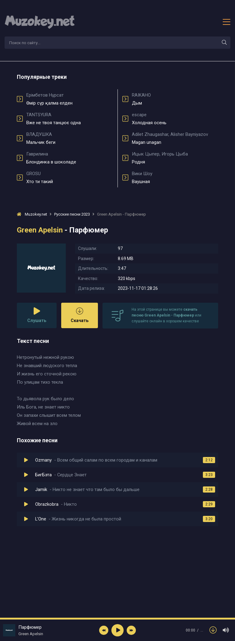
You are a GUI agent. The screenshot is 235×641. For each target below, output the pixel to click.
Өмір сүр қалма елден (69, 99)
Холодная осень (175, 118)
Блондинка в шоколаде (69, 158)
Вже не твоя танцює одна (69, 118)
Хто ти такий (69, 177)
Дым (175, 99)
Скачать (79, 315)
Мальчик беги (69, 138)
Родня (175, 158)
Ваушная (175, 177)
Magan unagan (175, 138)
